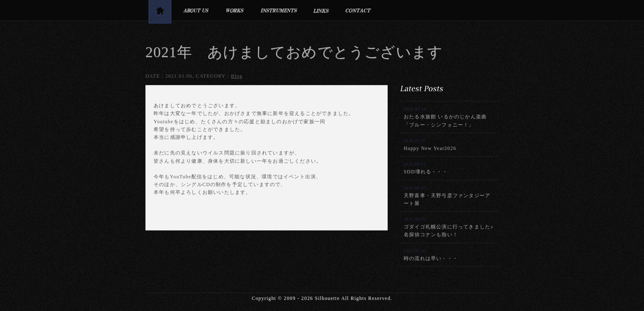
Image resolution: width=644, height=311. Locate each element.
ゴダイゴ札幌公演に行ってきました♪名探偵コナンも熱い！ (448, 227)
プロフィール (195, 10)
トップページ (159, 13)
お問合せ (358, 10)
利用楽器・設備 (279, 10)
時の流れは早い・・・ (431, 255)
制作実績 (234, 10)
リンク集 (321, 10)
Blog (236, 76)
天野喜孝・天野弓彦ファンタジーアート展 (447, 196)
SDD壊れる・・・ (426, 168)
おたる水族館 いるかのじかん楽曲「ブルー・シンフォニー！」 (445, 117)
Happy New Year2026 (430, 144)
